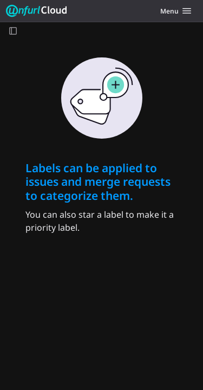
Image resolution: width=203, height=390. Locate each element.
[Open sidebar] (13, 31)
